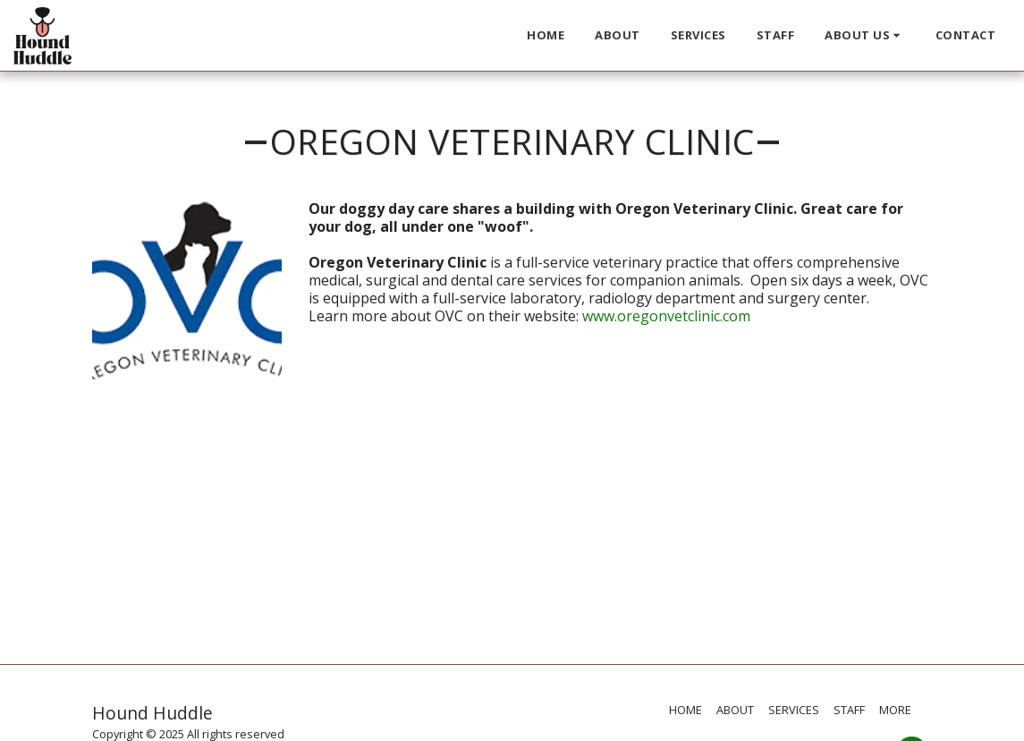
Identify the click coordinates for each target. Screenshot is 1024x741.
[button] (864, 35)
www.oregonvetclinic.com (666, 316)
